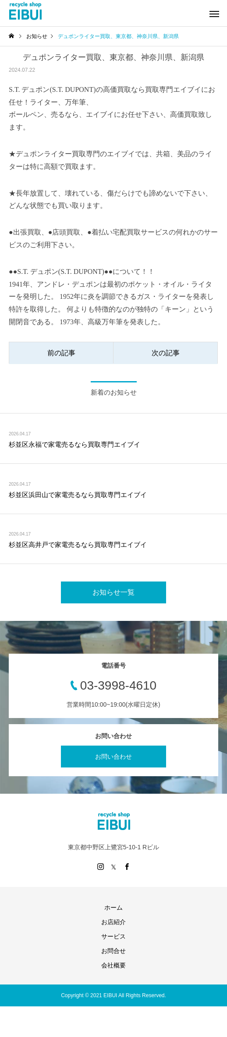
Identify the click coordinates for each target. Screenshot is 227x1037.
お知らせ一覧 (113, 592)
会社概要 (113, 965)
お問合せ (113, 950)
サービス (113, 936)
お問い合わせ (113, 756)
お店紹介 (113, 921)
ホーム (113, 907)
